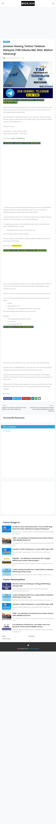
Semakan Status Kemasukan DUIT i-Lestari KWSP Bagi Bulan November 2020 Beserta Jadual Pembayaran (32, 528)
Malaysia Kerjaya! (33, 648)
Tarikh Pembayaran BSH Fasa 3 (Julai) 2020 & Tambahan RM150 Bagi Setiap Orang (32, 571)
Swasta (7, 394)
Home (4, 636)
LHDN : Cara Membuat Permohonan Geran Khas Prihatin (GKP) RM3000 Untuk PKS (32, 539)
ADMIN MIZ (10, 58)
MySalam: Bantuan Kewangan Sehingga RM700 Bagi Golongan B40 (31, 585)
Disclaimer (32, 636)
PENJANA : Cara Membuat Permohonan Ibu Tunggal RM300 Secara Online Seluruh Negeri (31, 559)
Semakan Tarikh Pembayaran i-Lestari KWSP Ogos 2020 (32, 549)
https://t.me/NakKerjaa (18, 138)
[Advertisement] (28, 23)
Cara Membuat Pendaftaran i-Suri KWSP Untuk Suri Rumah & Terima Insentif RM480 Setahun (31, 626)
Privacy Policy (6, 639)
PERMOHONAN (17, 246)
